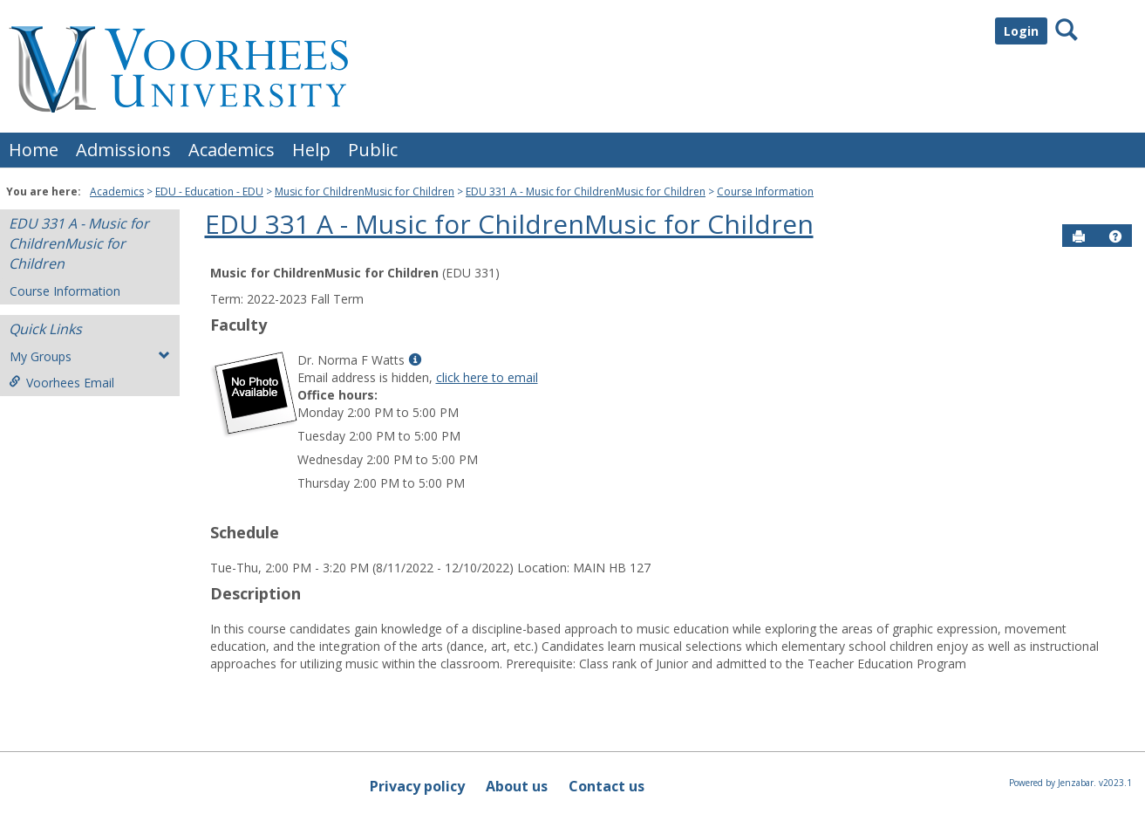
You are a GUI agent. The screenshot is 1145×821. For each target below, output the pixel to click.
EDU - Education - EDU (209, 191)
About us (517, 786)
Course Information (765, 191)
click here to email (487, 377)
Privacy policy (417, 786)
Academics (231, 149)
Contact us (606, 786)
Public (373, 149)
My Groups (90, 356)
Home (33, 149)
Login (1021, 31)
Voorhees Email (61, 382)
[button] (1115, 236)
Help (311, 149)
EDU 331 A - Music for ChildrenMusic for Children (585, 191)
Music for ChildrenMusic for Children (364, 191)
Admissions (123, 149)
